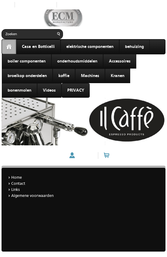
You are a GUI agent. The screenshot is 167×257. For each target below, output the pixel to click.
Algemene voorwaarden (32, 196)
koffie (63, 76)
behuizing (134, 47)
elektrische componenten (89, 47)
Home (66, 5)
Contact (18, 184)
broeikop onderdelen (27, 76)
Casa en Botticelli (38, 47)
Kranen (117, 76)
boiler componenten (27, 61)
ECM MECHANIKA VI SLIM (26, 155)
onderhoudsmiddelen (77, 61)
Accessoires (119, 61)
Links (15, 190)
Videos (49, 90)
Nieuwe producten (35, 5)
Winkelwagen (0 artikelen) (136, 155)
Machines (90, 76)
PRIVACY (75, 90)
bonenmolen (19, 90)
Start (6, 5)
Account (85, 155)
